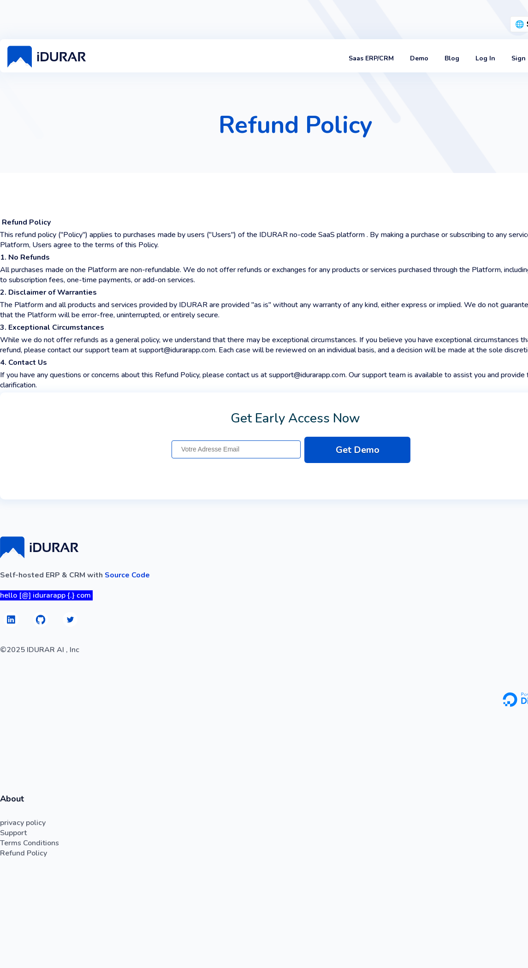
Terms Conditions (29, 843)
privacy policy (23, 823)
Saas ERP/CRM (371, 58)
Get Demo (358, 450)
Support (13, 833)
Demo (419, 58)
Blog (452, 58)
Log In (485, 58)
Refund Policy (23, 853)
